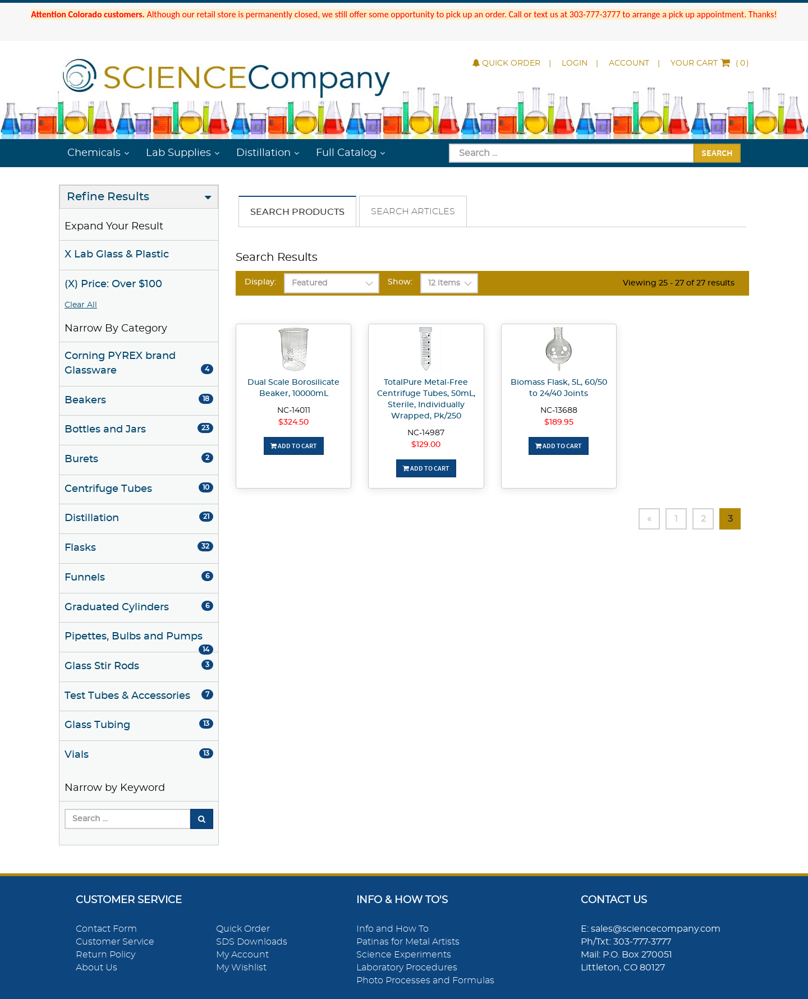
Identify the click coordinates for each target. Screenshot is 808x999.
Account (629, 63)
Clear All (81, 305)
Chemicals (94, 153)
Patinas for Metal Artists (408, 941)
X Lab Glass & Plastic (117, 255)
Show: (400, 282)
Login (574, 63)
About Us (96, 967)
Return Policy (105, 954)
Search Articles (413, 211)
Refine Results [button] (108, 196)
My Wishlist (241, 967)
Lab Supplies (178, 153)
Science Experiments (403, 954)
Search (717, 152)
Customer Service (115, 941)
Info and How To (392, 928)
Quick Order (506, 63)
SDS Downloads (251, 941)
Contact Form (106, 928)
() (710, 63)
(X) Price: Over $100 (113, 284)
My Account (242, 954)
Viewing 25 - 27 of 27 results (678, 283)
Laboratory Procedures (406, 967)
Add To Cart (293, 445)
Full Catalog (346, 153)
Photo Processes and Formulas (425, 980)
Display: (260, 282)
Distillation (263, 153)
